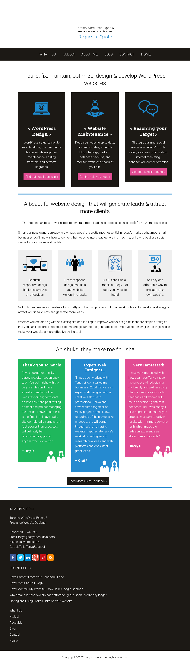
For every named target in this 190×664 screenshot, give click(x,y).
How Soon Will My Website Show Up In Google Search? (46, 589)
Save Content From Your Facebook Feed (37, 577)
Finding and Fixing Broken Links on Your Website (41, 601)
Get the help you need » (95, 177)
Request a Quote (95, 37)
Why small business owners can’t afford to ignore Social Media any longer (58, 595)
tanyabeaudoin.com (95, 13)
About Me (16, 622)
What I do (16, 610)
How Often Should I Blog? (26, 583)
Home (14, 640)
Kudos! (14, 616)
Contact (15, 634)
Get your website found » (148, 172)
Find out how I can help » (41, 177)
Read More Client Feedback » (88, 481)
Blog (13, 628)
